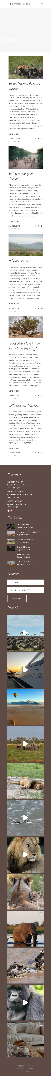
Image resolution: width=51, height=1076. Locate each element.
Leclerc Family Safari (25, 540)
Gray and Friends (23, 547)
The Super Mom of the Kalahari (21, 176)
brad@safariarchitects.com (18, 485)
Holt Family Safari (24, 562)
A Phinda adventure (20, 261)
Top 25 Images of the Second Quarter (24, 86)
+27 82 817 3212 (13, 507)
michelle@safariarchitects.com (19, 494)
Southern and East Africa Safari (29, 532)
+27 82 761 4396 (13, 497)
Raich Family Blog (24, 554)
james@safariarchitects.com (18, 504)
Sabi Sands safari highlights (24, 405)
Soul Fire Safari (23, 525)
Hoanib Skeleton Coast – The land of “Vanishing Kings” (24, 346)
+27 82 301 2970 (13, 488)
